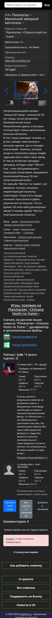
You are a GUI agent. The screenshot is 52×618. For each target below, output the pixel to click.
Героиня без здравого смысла (36, 269)
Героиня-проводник (32, 263)
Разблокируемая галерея (29, 283)
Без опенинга (26, 273)
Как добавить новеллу (26, 565)
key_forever (22, 466)
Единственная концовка (13, 293)
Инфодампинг (9, 259)
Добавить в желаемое (43, 506)
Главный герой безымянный (14, 296)
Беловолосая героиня (12, 273)
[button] (6, 91)
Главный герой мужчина (30, 237)
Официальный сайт (15, 52)
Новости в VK (26, 605)
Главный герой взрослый (16, 240)
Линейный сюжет (12, 232)
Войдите (10, 538)
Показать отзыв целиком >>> (32, 457)
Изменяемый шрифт (11, 283)
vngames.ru (25, 614)
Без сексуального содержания (34, 266)
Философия (40, 259)
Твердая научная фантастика (18, 225)
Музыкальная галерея (14, 248)
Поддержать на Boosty (26, 596)
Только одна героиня (26, 290)
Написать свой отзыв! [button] (10, 506)
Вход (47, 4)
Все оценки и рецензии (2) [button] (26, 509)
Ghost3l (42, 364)
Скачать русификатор (24, 336)
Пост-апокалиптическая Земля (15, 256)
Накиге (16, 229)
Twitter (19, 266)
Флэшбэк (29, 296)
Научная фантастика (30, 221)
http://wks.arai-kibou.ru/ (17, 60)
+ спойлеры (28, 232)
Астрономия (8, 290)
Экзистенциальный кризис (14, 269)
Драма (15, 221)
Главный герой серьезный (13, 263)
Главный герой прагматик (25, 259)
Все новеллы (26, 588)
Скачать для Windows (24, 345)
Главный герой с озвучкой (27, 245)
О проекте (26, 579)
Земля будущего (10, 266)
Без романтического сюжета (14, 300)
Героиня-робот (40, 290)
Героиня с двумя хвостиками (34, 293)
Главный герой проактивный (14, 253)
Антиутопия (32, 256)
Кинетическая (28, 229)
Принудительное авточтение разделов (18, 286)
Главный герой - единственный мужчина (19, 280)
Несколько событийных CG (14, 276)
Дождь (36, 286)
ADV (15, 290)
